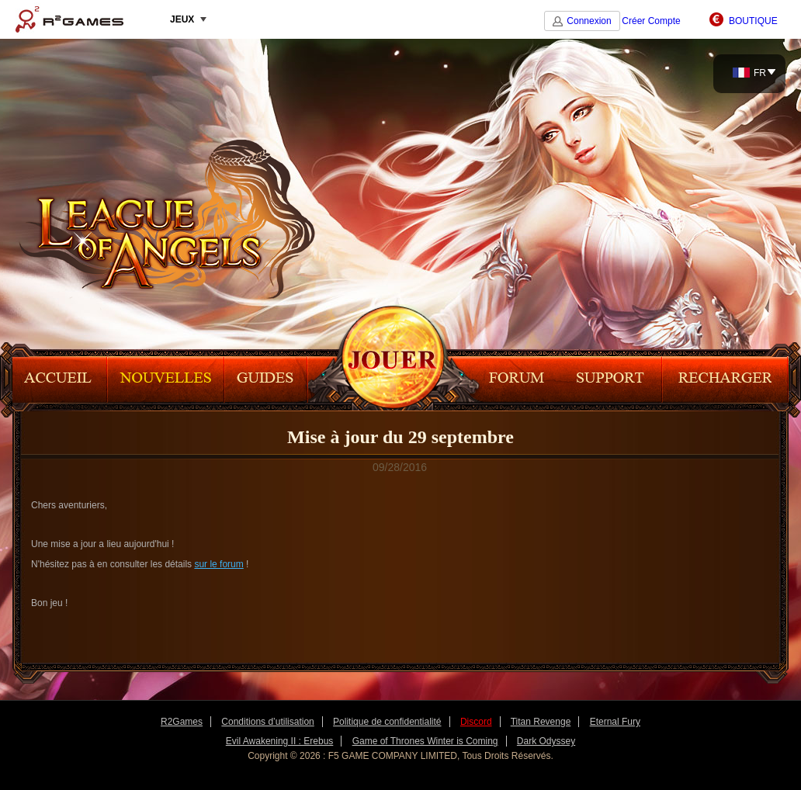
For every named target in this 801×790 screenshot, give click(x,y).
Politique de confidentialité (387, 721)
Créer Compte (651, 21)
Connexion (589, 21)
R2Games (69, 19)
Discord (476, 721)
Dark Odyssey (546, 741)
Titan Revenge (541, 721)
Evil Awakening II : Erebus (280, 741)
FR (749, 73)
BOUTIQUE (753, 21)
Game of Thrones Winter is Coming (425, 741)
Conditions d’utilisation (267, 721)
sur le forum (218, 564)
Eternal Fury (615, 721)
